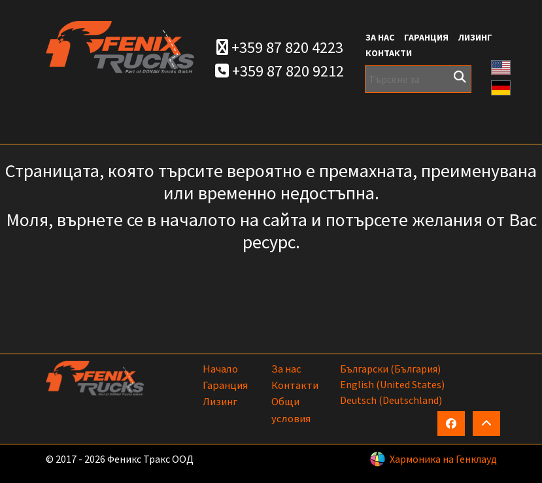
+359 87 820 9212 (279, 71)
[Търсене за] (418, 79)
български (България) (390, 368)
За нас (379, 37)
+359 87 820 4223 (279, 47)
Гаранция (426, 37)
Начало (220, 368)
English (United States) (392, 384)
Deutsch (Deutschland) (391, 400)
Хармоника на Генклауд (443, 458)
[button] (501, 66)
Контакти (388, 53)
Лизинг (475, 37)
